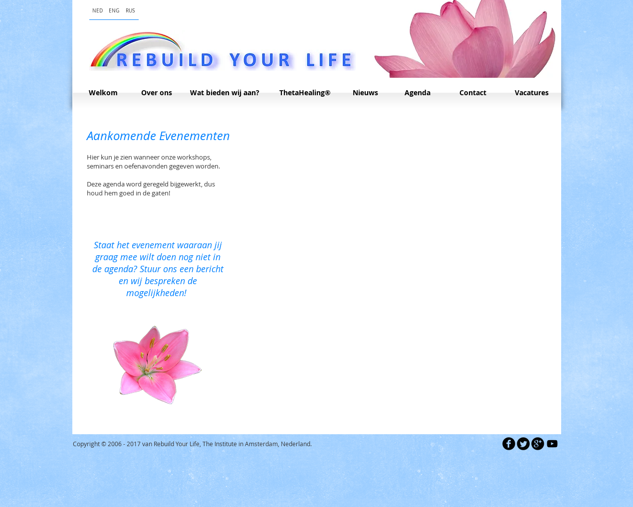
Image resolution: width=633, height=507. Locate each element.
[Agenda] (417, 93)
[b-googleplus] (537, 443)
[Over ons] (156, 93)
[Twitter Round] (523, 443)
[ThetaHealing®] (305, 93)
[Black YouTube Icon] (552, 443)
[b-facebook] (508, 443)
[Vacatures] (531, 93)
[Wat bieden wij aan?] (225, 93)
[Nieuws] (365, 93)
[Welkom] (103, 93)
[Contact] (472, 93)
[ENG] (114, 10)
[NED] (97, 10)
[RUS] (130, 10)
